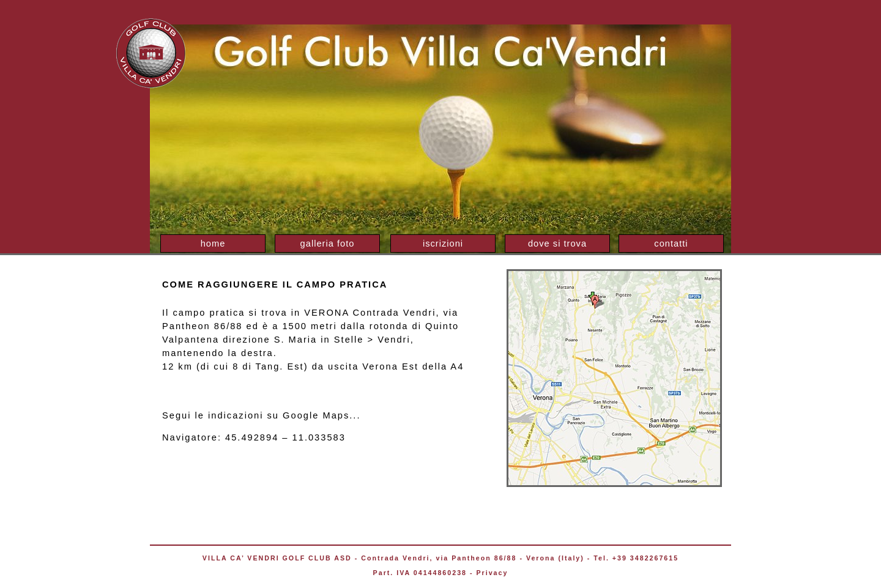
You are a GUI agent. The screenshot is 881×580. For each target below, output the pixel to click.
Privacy (492, 572)
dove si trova (557, 243)
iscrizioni (443, 243)
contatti (671, 243)
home (213, 243)
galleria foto (327, 243)
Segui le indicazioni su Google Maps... (261, 415)
